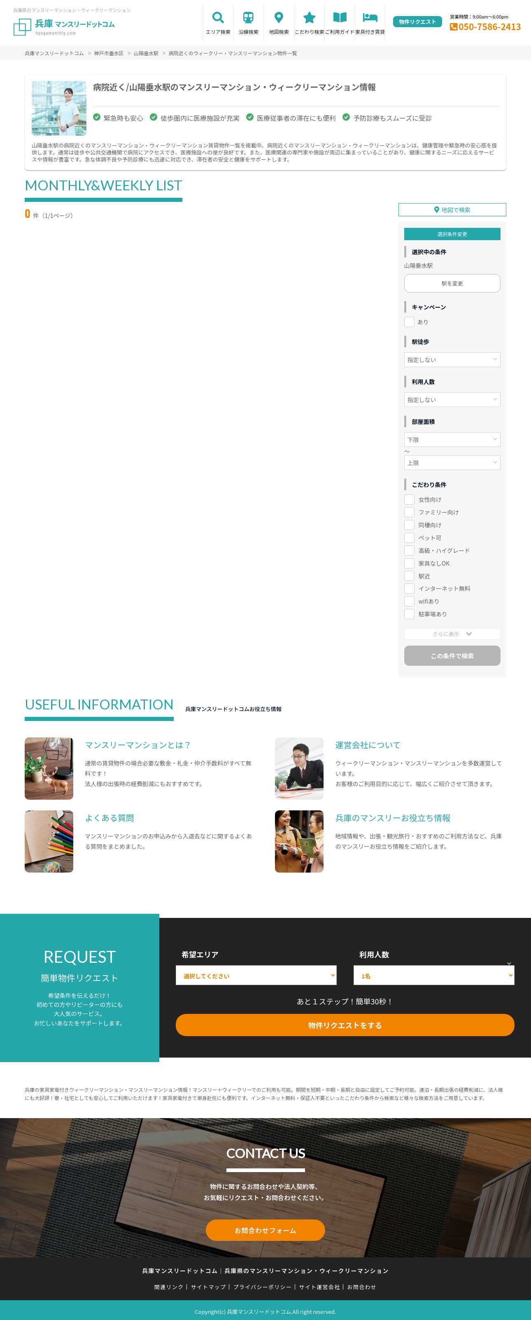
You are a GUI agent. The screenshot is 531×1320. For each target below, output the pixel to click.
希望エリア (200, 953)
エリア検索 (218, 31)
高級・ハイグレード (444, 549)
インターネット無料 (444, 587)
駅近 (424, 574)
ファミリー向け (439, 511)
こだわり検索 (309, 31)
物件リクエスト (417, 22)
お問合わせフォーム (265, 1228)
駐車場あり (433, 613)
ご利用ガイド (340, 31)
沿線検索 (249, 31)
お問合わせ (362, 1284)
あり (423, 320)
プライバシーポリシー (262, 1284)
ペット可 (428, 536)
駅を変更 (452, 282)
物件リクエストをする (345, 1023)
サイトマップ (208, 1284)
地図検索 (279, 31)
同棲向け (430, 524)
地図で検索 (456, 208)
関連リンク (169, 1284)
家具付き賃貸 (370, 31)
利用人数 (374, 953)
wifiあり (429, 600)
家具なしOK (434, 561)
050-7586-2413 (490, 26)
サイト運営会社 (319, 1284)
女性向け (430, 498)
